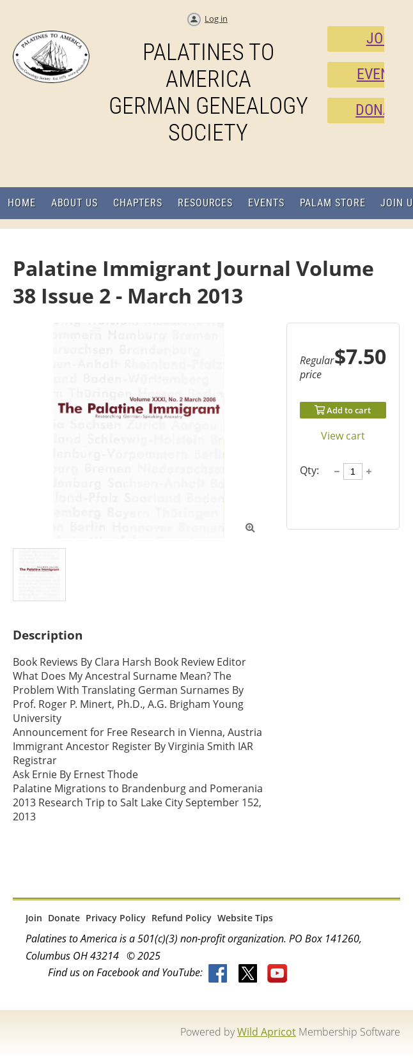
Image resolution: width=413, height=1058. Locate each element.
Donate (64, 918)
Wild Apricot (266, 1032)
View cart (343, 436)
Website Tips (245, 918)
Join (34, 918)
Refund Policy (182, 918)
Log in (216, 18)
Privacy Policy (116, 918)
